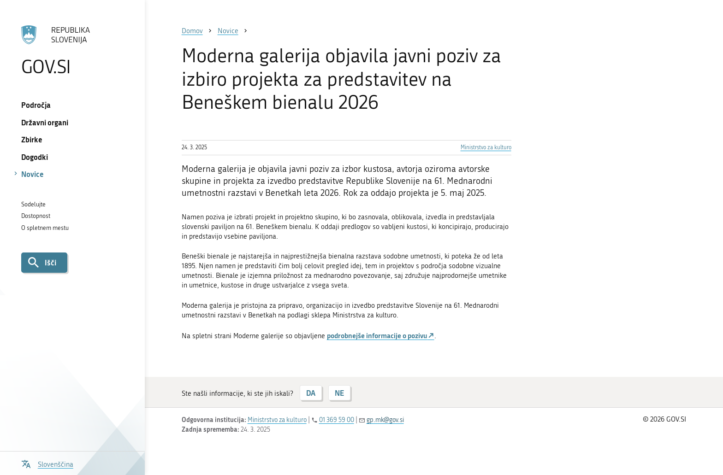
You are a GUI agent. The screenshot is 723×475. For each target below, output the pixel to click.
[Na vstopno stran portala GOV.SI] (72, 50)
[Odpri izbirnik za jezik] (47, 463)
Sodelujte (33, 204)
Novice (32, 174)
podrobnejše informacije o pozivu (377, 335)
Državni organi (44, 122)
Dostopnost (35, 215)
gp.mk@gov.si (385, 420)
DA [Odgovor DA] (310, 392)
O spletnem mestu (45, 227)
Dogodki (34, 157)
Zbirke (31, 139)
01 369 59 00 (336, 420)
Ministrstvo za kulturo (486, 147)
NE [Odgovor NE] (339, 392)
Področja (36, 105)
